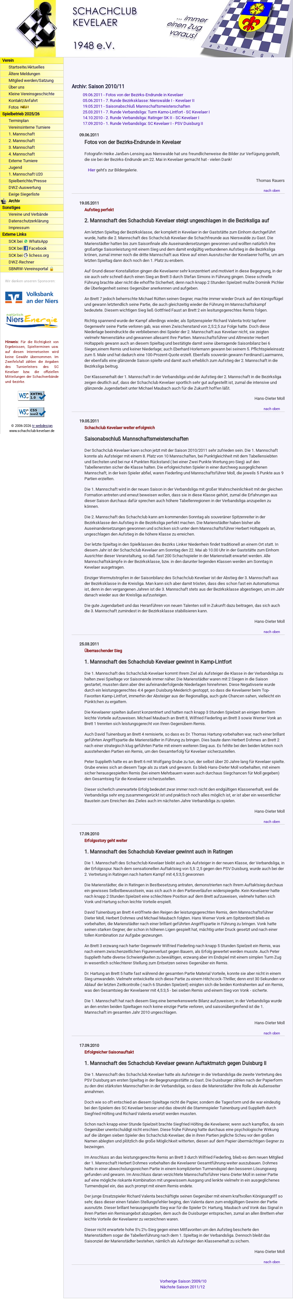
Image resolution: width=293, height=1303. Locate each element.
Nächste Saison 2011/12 (182, 1287)
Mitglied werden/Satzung (31, 80)
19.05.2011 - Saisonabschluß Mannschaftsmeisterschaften (136, 106)
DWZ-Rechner (21, 262)
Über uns (17, 87)
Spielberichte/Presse (27, 180)
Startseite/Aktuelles (27, 67)
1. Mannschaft (22, 134)
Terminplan (19, 120)
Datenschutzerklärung (28, 221)
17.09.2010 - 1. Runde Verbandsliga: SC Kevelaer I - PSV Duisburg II (143, 123)
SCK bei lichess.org (29, 255)
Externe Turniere (23, 160)
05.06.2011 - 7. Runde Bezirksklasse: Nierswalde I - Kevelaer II (139, 100)
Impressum (19, 227)
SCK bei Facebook (28, 248)
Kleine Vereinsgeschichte (31, 93)
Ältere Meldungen (24, 73)
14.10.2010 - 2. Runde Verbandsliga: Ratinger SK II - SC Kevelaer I (141, 117)
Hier (91, 170)
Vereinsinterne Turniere (29, 127)
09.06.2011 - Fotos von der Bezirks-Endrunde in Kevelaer (133, 94)
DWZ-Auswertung (25, 187)
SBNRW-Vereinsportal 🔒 (31, 268)
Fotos (19, 107)
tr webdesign (42, 426)
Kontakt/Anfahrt (23, 100)
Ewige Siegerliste (24, 194)
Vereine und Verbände (28, 214)
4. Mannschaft (22, 154)
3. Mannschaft (22, 147)
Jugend (15, 167)
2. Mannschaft (22, 140)
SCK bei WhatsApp (28, 241)
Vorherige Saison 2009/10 (183, 1281)
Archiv (14, 200)
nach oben (272, 191)
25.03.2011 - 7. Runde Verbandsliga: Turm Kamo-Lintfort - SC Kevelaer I (146, 112)
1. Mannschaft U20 (26, 174)
